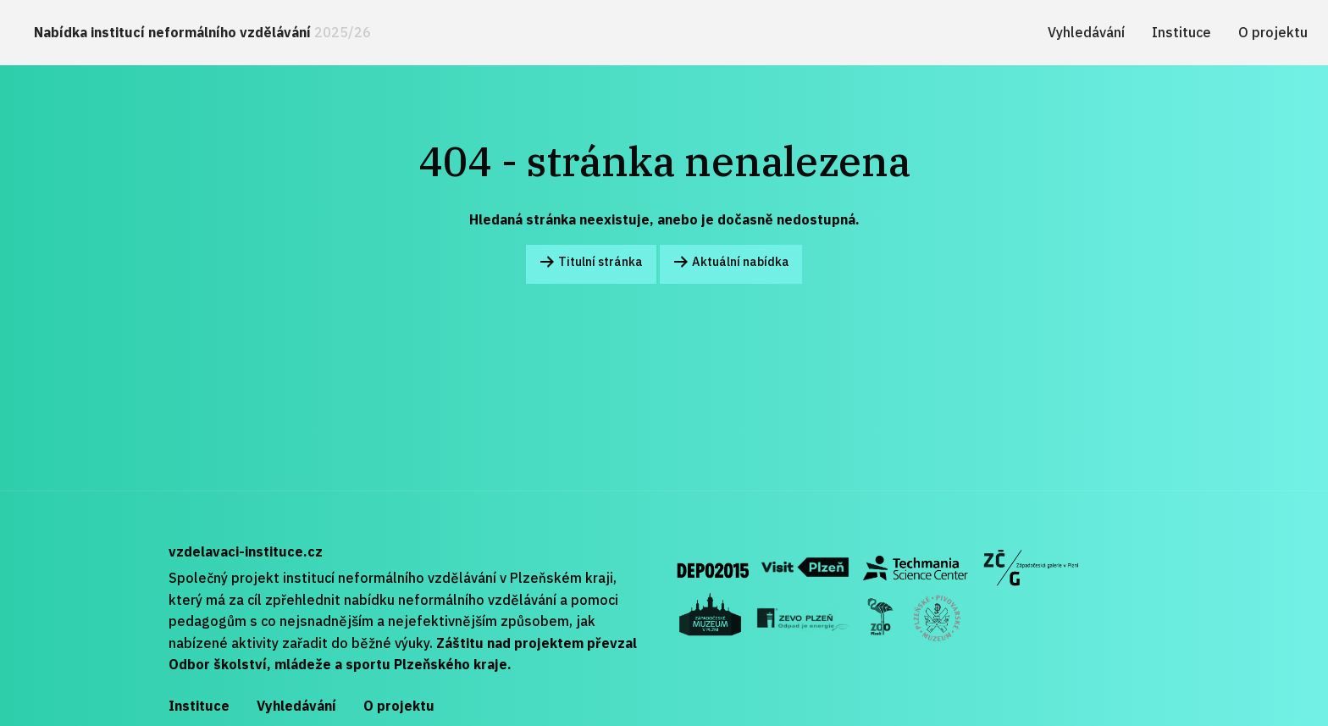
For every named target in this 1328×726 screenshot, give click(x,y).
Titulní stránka (591, 263)
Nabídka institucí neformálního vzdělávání (202, 32)
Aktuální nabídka (730, 263)
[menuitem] (202, 32)
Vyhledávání (1086, 32)
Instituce (1181, 32)
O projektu (1273, 32)
